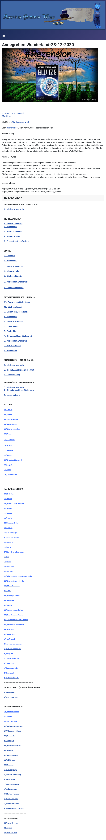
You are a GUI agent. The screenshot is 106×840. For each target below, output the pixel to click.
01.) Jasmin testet (10, 474)
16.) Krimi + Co (9, 736)
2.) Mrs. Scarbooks (12, 346)
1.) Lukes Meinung (12, 375)
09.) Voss (7, 434)
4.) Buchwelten (10, 227)
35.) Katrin (8, 513)
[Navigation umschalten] (3, 36)
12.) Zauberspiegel (11, 419)
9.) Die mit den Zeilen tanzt (15, 312)
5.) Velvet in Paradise (13, 266)
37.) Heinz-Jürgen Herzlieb (14, 504)
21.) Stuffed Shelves (11, 712)
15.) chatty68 (9, 741)
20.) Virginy (8, 716)
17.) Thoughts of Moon (12, 731)
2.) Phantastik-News (11, 804)
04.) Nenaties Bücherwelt (13, 460)
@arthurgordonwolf (20, 122)
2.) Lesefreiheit (9, 692)
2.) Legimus (8, 828)
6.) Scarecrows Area (11, 784)
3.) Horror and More (10, 833)
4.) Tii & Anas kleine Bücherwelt (18, 336)
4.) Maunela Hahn (11, 271)
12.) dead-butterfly (11, 755)
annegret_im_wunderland (13, 113)
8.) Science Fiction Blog (12, 775)
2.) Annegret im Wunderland (16, 282)
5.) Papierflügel (10, 331)
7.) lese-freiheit (9, 779)
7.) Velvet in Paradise (13, 321)
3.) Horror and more (11, 799)
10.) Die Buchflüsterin (13, 307)
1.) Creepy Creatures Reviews (16, 241)
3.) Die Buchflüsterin (13, 276)
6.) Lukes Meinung (12, 326)
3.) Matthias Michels (13, 231)
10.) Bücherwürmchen (12, 429)
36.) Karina (8, 508)
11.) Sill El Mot (9, 760)
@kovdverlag (11, 128)
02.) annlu (7, 470)
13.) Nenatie (8, 750)
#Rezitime (6, 116)
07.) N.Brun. (8, 445)
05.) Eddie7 (8, 455)
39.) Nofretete (9, 494)
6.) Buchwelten (10, 260)
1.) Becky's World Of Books (14, 808)
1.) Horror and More (11, 697)
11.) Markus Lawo (10, 424)
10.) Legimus (9, 765)
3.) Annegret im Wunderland (16, 341)
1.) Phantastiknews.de (13, 287)
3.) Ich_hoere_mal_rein (14, 387)
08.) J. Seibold (9, 440)
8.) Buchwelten (10, 317)
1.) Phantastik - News (11, 823)
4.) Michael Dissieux (11, 794)
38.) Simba (8, 499)
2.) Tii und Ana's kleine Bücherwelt (19, 370)
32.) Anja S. (8, 528)
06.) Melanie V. (9, 450)
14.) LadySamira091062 (12, 745)
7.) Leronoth (9, 256)
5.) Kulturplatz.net (10, 789)
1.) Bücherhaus (10, 350)
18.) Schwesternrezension (13, 726)
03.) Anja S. (8, 465)
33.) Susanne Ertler (11, 523)
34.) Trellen (8, 518)
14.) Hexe (8, 409)
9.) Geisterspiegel (10, 770)
